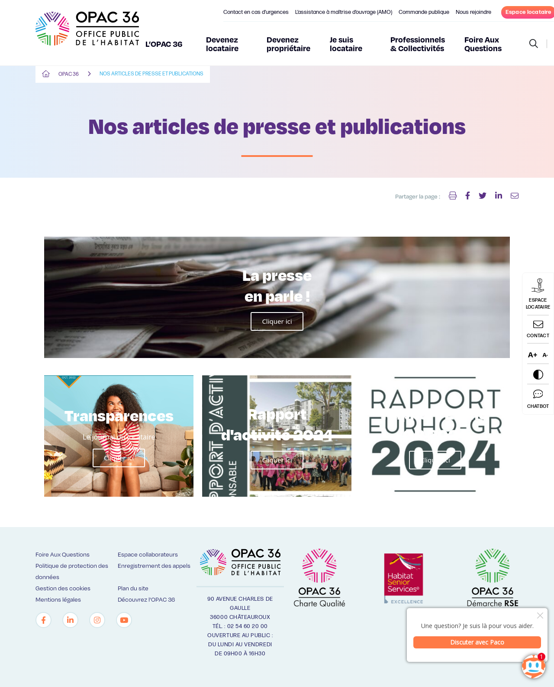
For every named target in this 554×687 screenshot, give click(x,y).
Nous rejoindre (473, 12)
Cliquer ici (277, 321)
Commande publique (424, 12)
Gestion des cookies (62, 588)
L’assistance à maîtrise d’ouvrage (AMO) (343, 12)
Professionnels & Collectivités (417, 43)
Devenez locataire (222, 43)
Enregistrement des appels (154, 565)
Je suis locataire (346, 43)
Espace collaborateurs (148, 554)
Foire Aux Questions (483, 43)
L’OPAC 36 (164, 44)
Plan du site (133, 588)
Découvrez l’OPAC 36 (146, 599)
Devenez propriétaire (288, 43)
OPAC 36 (68, 74)
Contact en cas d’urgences (256, 12)
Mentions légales (58, 599)
